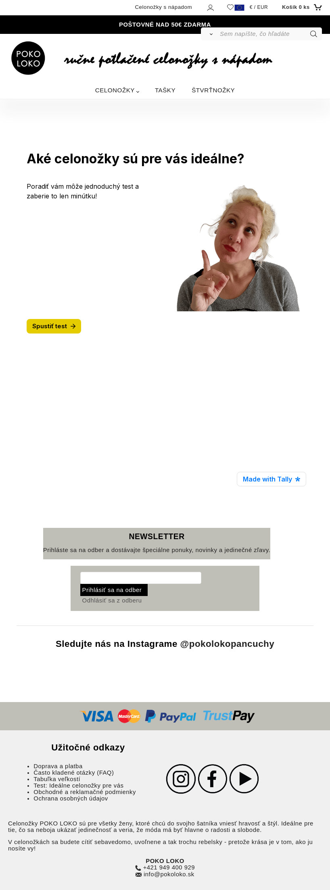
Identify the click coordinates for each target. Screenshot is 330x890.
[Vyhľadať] (210, 33)
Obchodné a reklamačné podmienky (84, 792)
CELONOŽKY (115, 90)
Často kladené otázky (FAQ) (73, 772)
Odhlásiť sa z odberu (112, 600)
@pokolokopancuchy (227, 644)
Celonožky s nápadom (163, 7)
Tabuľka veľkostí (56, 779)
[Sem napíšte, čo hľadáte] (270, 33)
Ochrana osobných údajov (70, 798)
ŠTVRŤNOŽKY (213, 90)
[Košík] (301, 7)
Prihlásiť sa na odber (112, 590)
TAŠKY (165, 90)
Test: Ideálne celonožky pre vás (78, 785)
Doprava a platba (57, 766)
